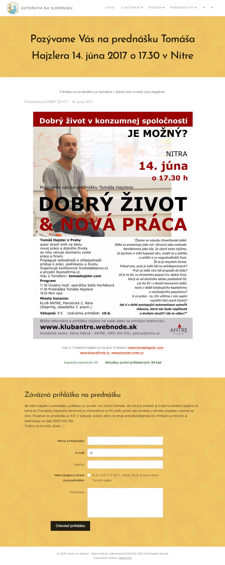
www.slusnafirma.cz (94, 353)
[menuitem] (171, 8)
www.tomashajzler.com (145, 348)
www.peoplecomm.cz (127, 353)
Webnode (125, 558)
